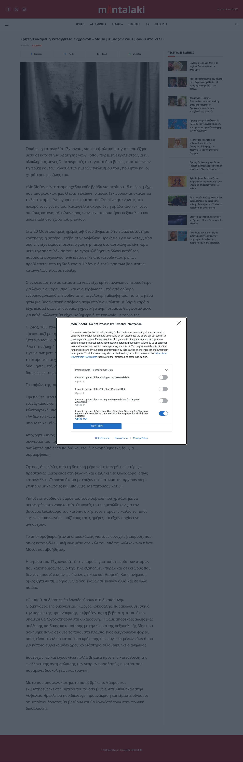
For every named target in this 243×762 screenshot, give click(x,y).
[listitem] (121, 370)
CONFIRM (97, 426)
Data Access (121, 438)
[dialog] (121, 381)
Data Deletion (102, 438)
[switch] (163, 377)
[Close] (180, 324)
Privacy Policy (140, 438)
